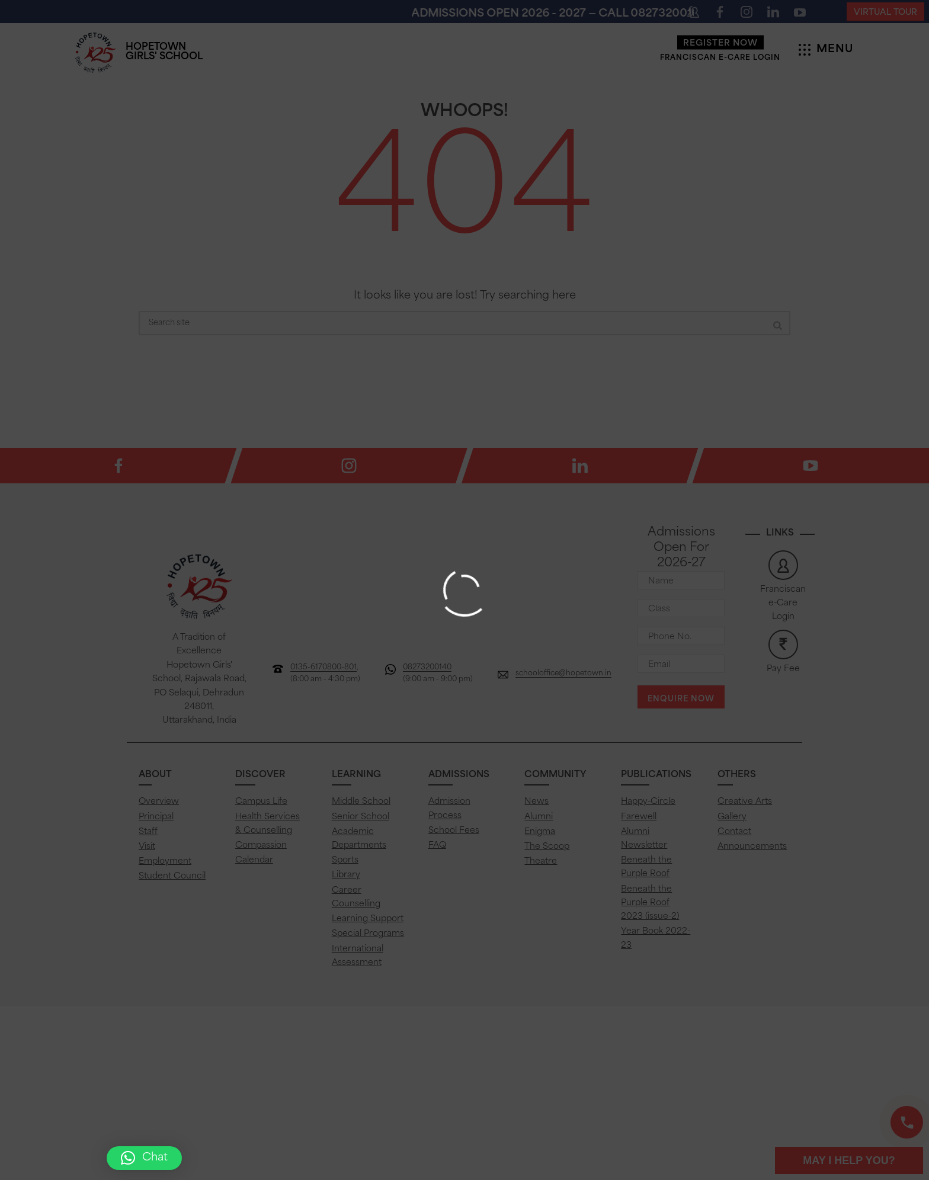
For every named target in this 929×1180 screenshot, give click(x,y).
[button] (144, 1158)
